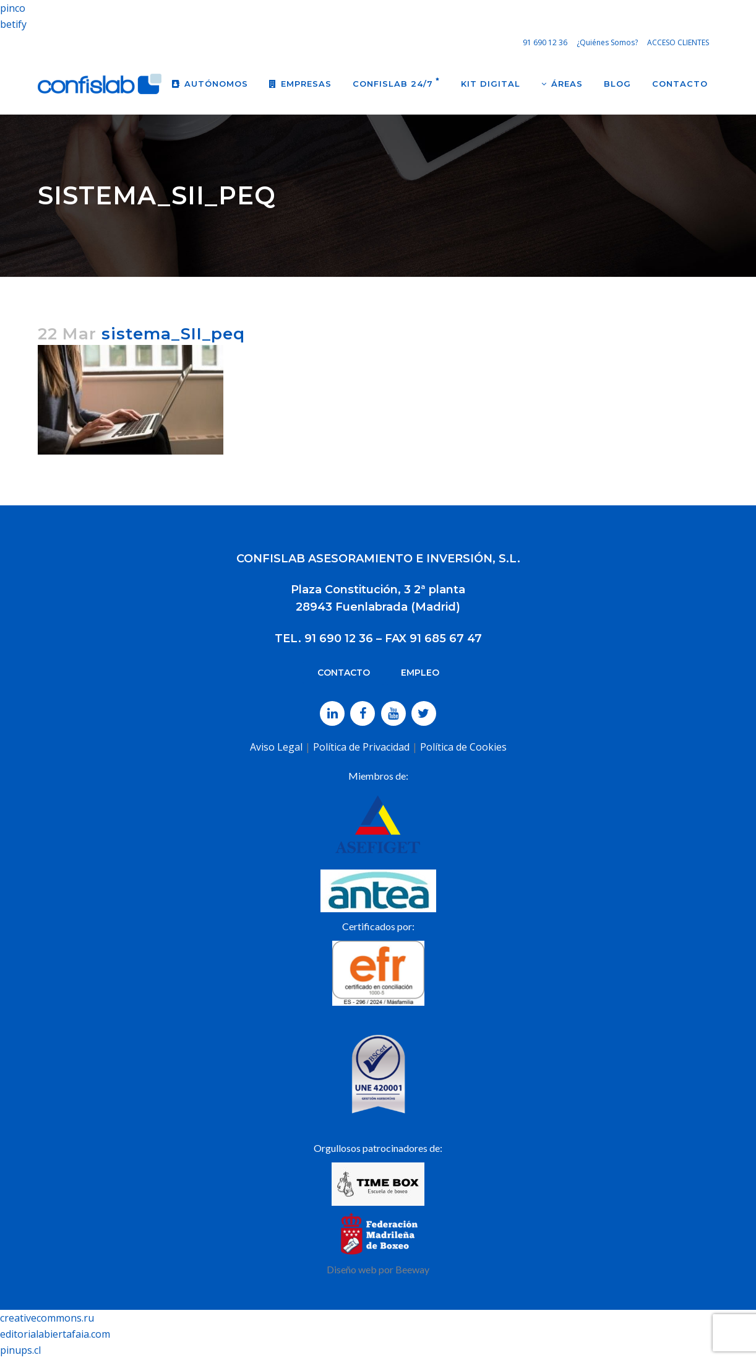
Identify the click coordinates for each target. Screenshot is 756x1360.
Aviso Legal (276, 747)
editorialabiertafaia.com (55, 1334)
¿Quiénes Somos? (607, 42)
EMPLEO (420, 672)
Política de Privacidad (361, 747)
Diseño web (352, 1269)
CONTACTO (343, 672)
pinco (12, 8)
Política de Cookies (463, 747)
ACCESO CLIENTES (678, 42)
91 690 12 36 (545, 42)
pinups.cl (20, 1350)
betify (13, 24)
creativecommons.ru (47, 1318)
